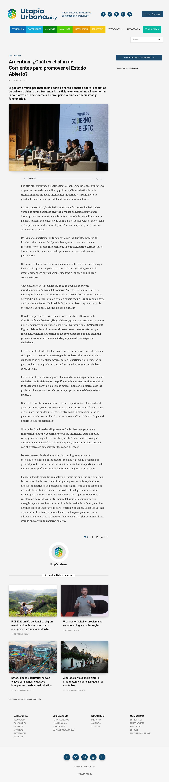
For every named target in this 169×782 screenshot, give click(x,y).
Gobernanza (15, 56)
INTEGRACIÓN (81, 29)
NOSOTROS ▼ (134, 29)
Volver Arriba (84, 774)
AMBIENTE (50, 29)
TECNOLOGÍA (18, 29)
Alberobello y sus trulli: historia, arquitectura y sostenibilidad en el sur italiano (83, 681)
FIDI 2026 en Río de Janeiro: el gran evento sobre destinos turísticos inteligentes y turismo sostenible (32, 625)
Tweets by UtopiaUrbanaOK (127, 69)
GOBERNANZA (34, 29)
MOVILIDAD (65, 29)
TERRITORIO (97, 29)
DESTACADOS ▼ (115, 29)
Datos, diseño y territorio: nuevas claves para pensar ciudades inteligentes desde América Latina (31, 681)
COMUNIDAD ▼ (152, 29)
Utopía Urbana (58, 564)
